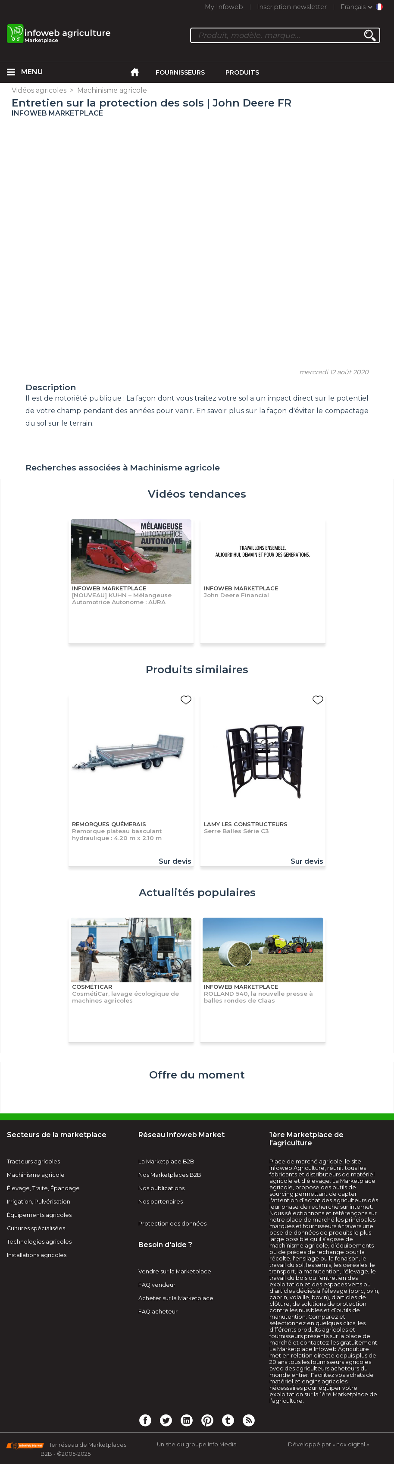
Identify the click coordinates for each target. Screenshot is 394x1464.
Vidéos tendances (197, 494)
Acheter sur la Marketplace (175, 1298)
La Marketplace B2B (166, 1161)
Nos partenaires (160, 1201)
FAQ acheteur (158, 1311)
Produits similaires (197, 669)
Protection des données (172, 1223)
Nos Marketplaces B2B (169, 1175)
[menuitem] (11, 72)
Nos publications (161, 1188)
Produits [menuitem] (242, 72)
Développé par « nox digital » (328, 1444)
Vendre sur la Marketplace (174, 1271)
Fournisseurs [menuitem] (180, 72)
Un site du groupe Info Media (197, 1444)
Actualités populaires (197, 892)
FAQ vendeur (156, 1285)
